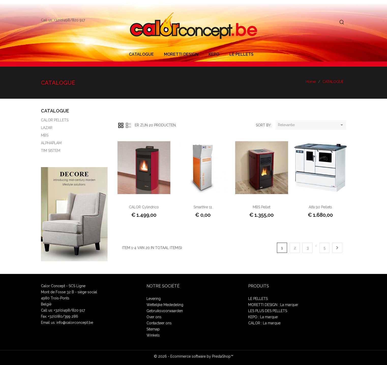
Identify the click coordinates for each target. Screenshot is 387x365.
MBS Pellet (261, 207)
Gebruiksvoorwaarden (164, 311)
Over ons (153, 317)
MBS (44, 135)
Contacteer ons (159, 323)
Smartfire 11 (203, 207)
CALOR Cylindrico (144, 207)
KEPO (214, 54)
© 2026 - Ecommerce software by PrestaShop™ (193, 356)
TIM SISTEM (50, 151)
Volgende (337, 248)
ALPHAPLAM (51, 143)
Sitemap (153, 329)
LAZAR (46, 128)
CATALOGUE (141, 54)
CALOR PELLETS (54, 120)
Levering (153, 299)
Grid (120, 125)
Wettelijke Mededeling (164, 305)
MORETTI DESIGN (181, 54)
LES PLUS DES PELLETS (267, 311)
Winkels (153, 335)
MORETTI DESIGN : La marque (273, 305)
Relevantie (311, 125)
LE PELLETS (241, 54)
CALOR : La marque (264, 323)
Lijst (128, 125)
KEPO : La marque (263, 317)
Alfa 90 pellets (320, 207)
